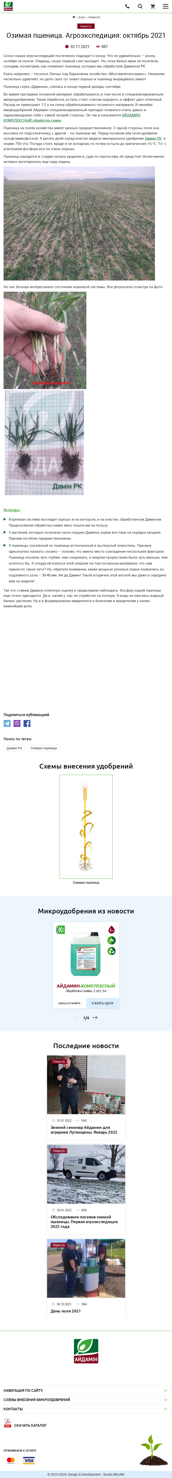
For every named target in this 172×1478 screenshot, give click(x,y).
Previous (77, 1018)
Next (94, 1018)
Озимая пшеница (44, 748)
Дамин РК (153, 138)
